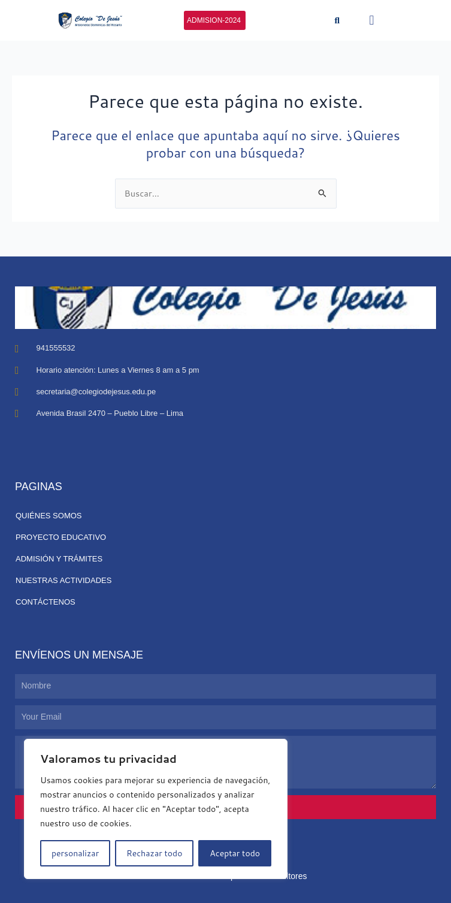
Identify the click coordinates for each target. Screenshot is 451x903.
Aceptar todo (235, 853)
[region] (155, 809)
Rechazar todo (154, 853)
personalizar (75, 853)
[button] (337, 20)
